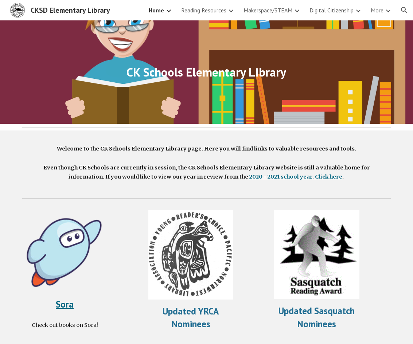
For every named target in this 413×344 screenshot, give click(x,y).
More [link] (377, 10)
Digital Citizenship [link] (331, 10)
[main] (206, 72)
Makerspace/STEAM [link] (267, 10)
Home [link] (156, 10)
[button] (404, 10)
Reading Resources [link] (203, 10)
